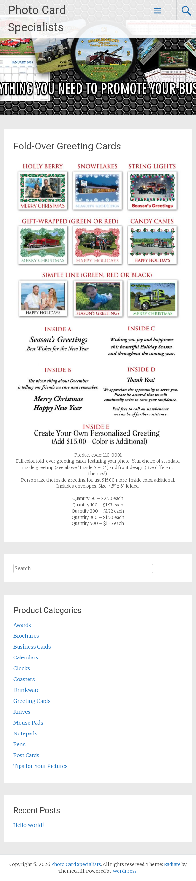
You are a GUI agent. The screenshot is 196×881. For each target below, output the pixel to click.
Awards (22, 625)
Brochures (26, 636)
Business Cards (32, 646)
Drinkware (26, 690)
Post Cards (26, 755)
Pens (19, 744)
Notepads (25, 733)
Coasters (24, 679)
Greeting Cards (32, 701)
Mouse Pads (28, 722)
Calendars (25, 657)
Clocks (21, 668)
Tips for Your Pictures (40, 766)
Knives (21, 712)
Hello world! (28, 825)
